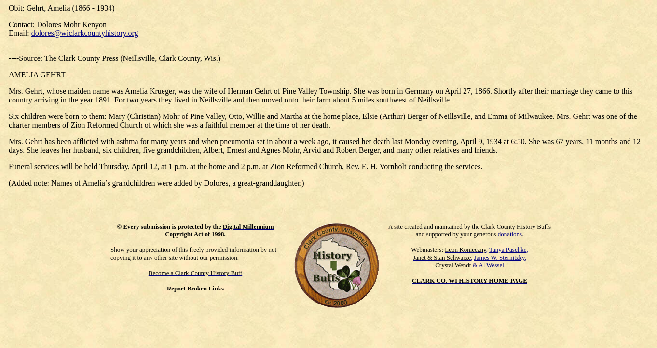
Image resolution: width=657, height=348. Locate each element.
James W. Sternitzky (499, 257)
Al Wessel (491, 265)
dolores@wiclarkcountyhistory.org (84, 33)
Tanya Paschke (507, 249)
